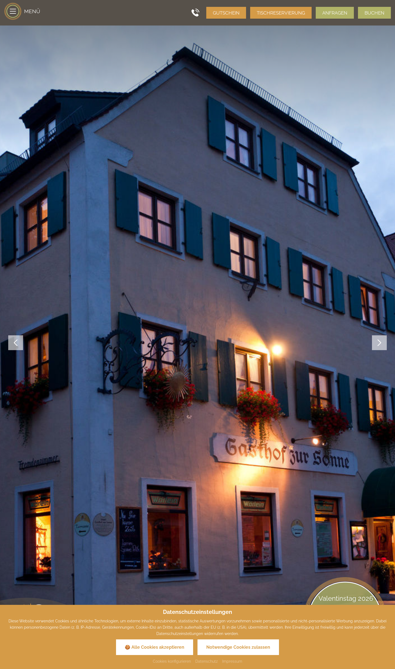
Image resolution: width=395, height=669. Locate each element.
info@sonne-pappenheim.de (205, 567)
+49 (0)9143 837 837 (201, 553)
